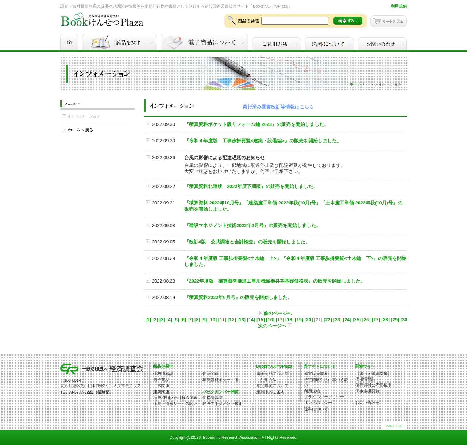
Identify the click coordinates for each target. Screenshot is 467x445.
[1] (148, 319)
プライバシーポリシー (324, 397)
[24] (347, 319)
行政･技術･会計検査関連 (175, 397)
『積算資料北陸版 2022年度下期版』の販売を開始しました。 (251, 186)
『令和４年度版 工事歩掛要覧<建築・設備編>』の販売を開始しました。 (262, 140)
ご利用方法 (266, 379)
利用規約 (399, 6)
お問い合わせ (367, 402)
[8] (197, 319)
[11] (222, 319)
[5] (176, 319)
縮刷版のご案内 (270, 392)
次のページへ (275, 326)
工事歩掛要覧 (367, 391)
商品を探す (163, 366)
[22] (328, 319)
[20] (309, 319)
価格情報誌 (163, 373)
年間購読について (272, 385)
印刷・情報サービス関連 (175, 403)
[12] (232, 319)
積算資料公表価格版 (373, 385)
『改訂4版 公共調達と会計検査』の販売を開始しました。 (247, 242)
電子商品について (272, 373)
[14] (251, 319)
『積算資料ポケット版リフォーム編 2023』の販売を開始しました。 (256, 124)
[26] (366, 319)
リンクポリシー (318, 402)
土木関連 (161, 385)
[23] (337, 319)
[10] (212, 319)
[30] (405, 319)
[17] (280, 319)
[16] (270, 319)
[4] (169, 319)
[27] (376, 319)
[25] (356, 319)
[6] (183, 319)
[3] (162, 319)
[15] (260, 319)
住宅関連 (210, 373)
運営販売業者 (316, 373)
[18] (289, 319)
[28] (385, 319)
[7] (190, 319)
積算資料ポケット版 (220, 379)
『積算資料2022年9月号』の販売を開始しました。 (238, 297)
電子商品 (161, 379)
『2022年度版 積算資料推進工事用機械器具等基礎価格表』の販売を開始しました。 (274, 281)
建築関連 (161, 392)
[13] (241, 319)
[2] (155, 319)
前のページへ (275, 313)
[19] (299, 319)
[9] (204, 319)
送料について (316, 409)
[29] (395, 319)
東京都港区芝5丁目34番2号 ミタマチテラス (100, 385)
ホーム (356, 84)
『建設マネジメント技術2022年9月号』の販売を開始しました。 (252, 225)
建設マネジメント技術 (222, 403)
